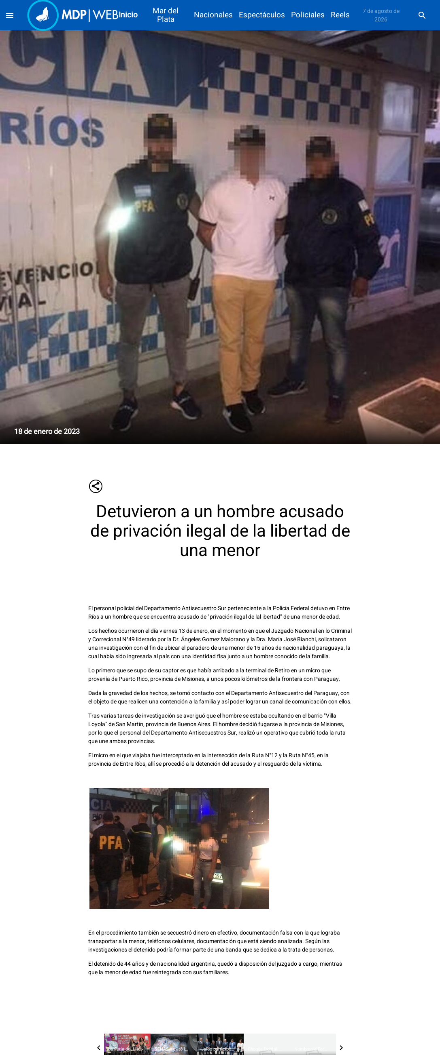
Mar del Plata (166, 15)
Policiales (308, 15)
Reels (340, 15)
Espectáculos (262, 15)
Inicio (128, 15)
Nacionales (213, 15)
